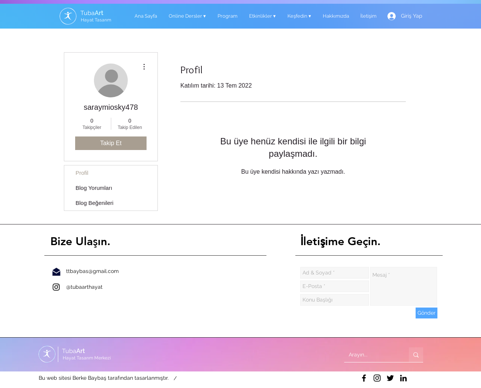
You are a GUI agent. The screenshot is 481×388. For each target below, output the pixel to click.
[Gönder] (426, 313)
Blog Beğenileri (94, 203)
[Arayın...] (371, 354)
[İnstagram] (56, 287)
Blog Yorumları (94, 188)
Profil (82, 173)
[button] (187, 16)
